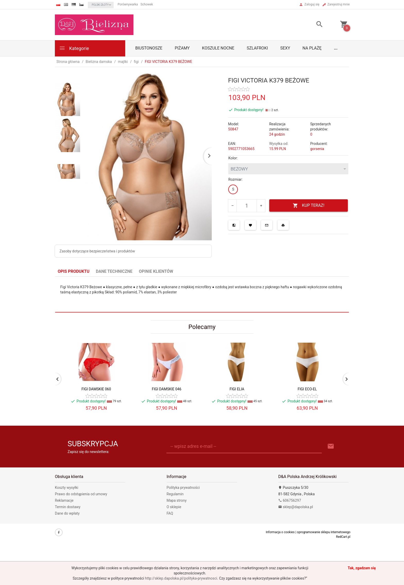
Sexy (285, 48)
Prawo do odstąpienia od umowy (81, 494)
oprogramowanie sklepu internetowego (323, 532)
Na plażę (312, 48)
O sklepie (174, 507)
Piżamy (182, 48)
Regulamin (175, 494)
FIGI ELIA (237, 389)
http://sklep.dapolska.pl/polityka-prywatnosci (181, 578)
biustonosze (148, 48)
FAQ (170, 513)
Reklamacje (64, 500)
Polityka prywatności (183, 487)
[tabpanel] (202, 294)
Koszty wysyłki (66, 487)
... (336, 48)
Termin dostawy (67, 507)
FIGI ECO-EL (307, 389)
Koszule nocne (218, 48)
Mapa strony (177, 500)
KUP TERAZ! (308, 205)
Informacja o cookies (280, 532)
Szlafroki (257, 48)
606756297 (289, 500)
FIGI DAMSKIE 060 (96, 389)
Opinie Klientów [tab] (156, 271)
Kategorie (74, 48)
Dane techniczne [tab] (114, 271)
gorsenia (317, 149)
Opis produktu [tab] (73, 271)
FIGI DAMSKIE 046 (166, 389)
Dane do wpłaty (67, 513)
